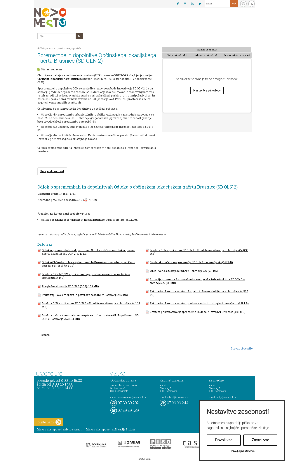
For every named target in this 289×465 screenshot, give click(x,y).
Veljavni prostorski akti (207, 55)
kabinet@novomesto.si (178, 397)
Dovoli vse (223, 440)
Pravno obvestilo (242, 348)
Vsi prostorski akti (177, 55)
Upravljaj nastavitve (242, 451)
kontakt (243, 4)
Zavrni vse (260, 440)
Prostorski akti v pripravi (237, 55)
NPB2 (92, 200)
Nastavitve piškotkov (207, 90)
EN (252, 4)
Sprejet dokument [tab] (52, 171)
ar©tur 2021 (144, 458)
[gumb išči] (79, 36)
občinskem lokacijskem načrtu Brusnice (78, 219)
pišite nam (49, 422)
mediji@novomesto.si (226, 397)
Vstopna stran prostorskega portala (59, 48)
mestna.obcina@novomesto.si (132, 397)
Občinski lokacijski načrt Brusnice (60, 79)
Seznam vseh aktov (206, 49)
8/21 (72, 194)
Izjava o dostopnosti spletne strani (59, 429)
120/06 (133, 219)
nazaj (46, 334)
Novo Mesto (59, 17)
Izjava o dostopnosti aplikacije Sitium (110, 429)
